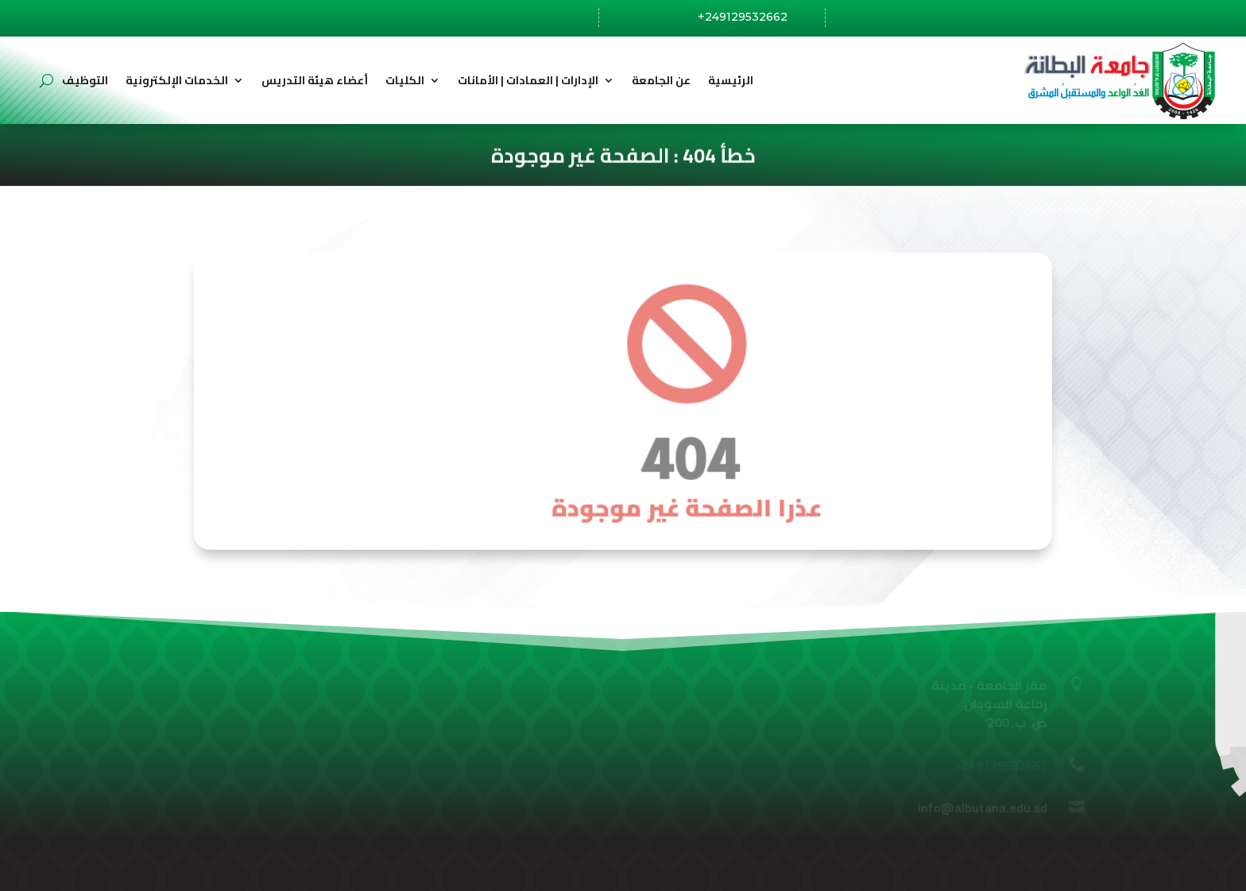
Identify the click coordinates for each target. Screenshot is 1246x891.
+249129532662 (742, 17)
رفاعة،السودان (522, 18)
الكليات (404, 80)
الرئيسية (730, 80)
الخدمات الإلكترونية (177, 80)
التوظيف (85, 80)
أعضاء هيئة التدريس (314, 80)
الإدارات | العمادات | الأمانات (528, 80)
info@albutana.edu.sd (951, 17)
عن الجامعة (661, 80)
